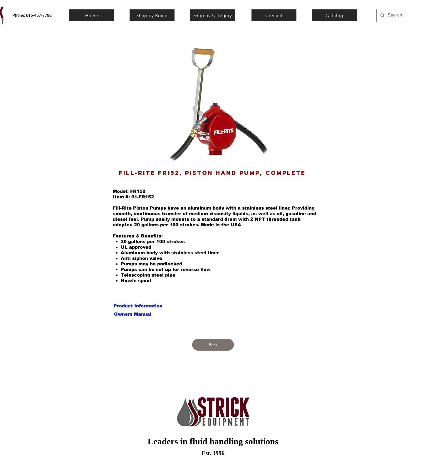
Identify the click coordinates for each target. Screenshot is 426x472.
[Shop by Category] (212, 15)
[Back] (213, 345)
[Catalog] (334, 15)
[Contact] (273, 15)
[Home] (91, 15)
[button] (132, 314)
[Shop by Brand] (152, 15)
